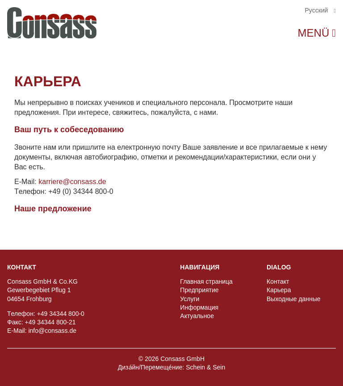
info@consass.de (52, 330)
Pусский (317, 10)
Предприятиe (199, 290)
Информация (199, 307)
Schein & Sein (205, 367)
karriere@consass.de (72, 181)
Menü (314, 33)
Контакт (278, 281)
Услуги (189, 298)
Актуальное (197, 315)
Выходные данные (294, 298)
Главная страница (206, 281)
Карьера (279, 290)
